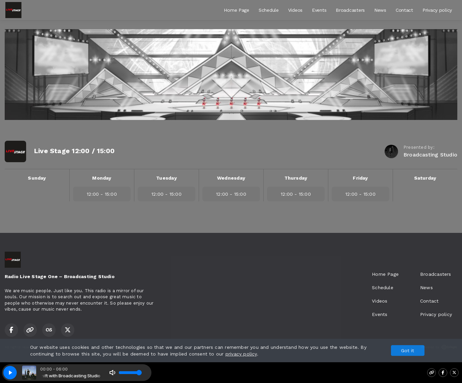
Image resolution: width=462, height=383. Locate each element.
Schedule (269, 10)
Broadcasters (350, 10)
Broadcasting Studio (430, 154)
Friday (360, 178)
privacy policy (241, 354)
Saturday (425, 178)
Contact (404, 10)
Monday (101, 178)
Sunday (37, 178)
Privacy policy (437, 10)
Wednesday (231, 178)
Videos (295, 10)
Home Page (236, 10)
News (380, 10)
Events (319, 10)
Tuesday (166, 178)
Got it (407, 350)
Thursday (296, 178)
